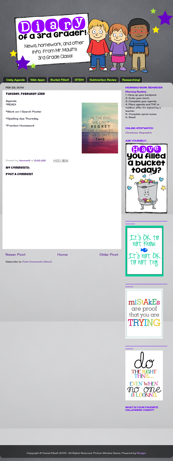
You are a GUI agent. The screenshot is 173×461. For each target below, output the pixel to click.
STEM (79, 79)
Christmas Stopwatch (138, 132)
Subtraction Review (103, 79)
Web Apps (37, 79)
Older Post (109, 254)
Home (62, 254)
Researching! (131, 79)
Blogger (141, 453)
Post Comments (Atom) (37, 261)
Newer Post (15, 254)
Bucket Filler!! (59, 79)
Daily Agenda (15, 79)
